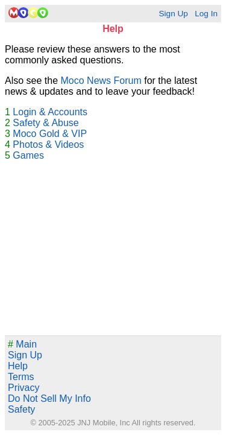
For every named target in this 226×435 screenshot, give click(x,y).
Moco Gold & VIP (50, 134)
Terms (21, 377)
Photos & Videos (48, 144)
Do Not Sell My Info (49, 398)
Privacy (23, 388)
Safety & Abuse (45, 123)
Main (22, 344)
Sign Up (173, 13)
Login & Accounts (50, 112)
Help (18, 366)
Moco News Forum (101, 80)
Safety (21, 409)
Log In (206, 13)
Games (28, 155)
